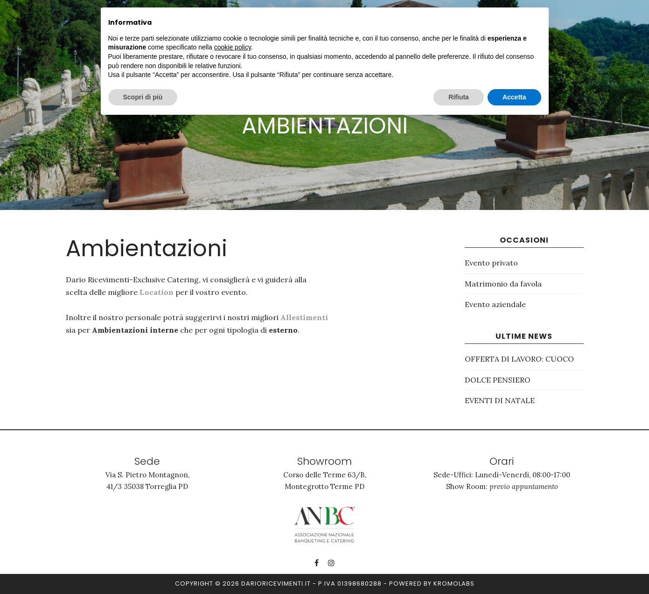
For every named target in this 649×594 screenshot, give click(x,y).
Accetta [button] (514, 97)
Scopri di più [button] (143, 97)
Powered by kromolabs (432, 583)
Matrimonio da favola (503, 283)
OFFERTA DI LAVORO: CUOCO (519, 358)
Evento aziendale (495, 304)
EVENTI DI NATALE (500, 400)
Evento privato (491, 262)
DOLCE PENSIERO (497, 379)
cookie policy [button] (232, 47)
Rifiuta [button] (458, 97)
